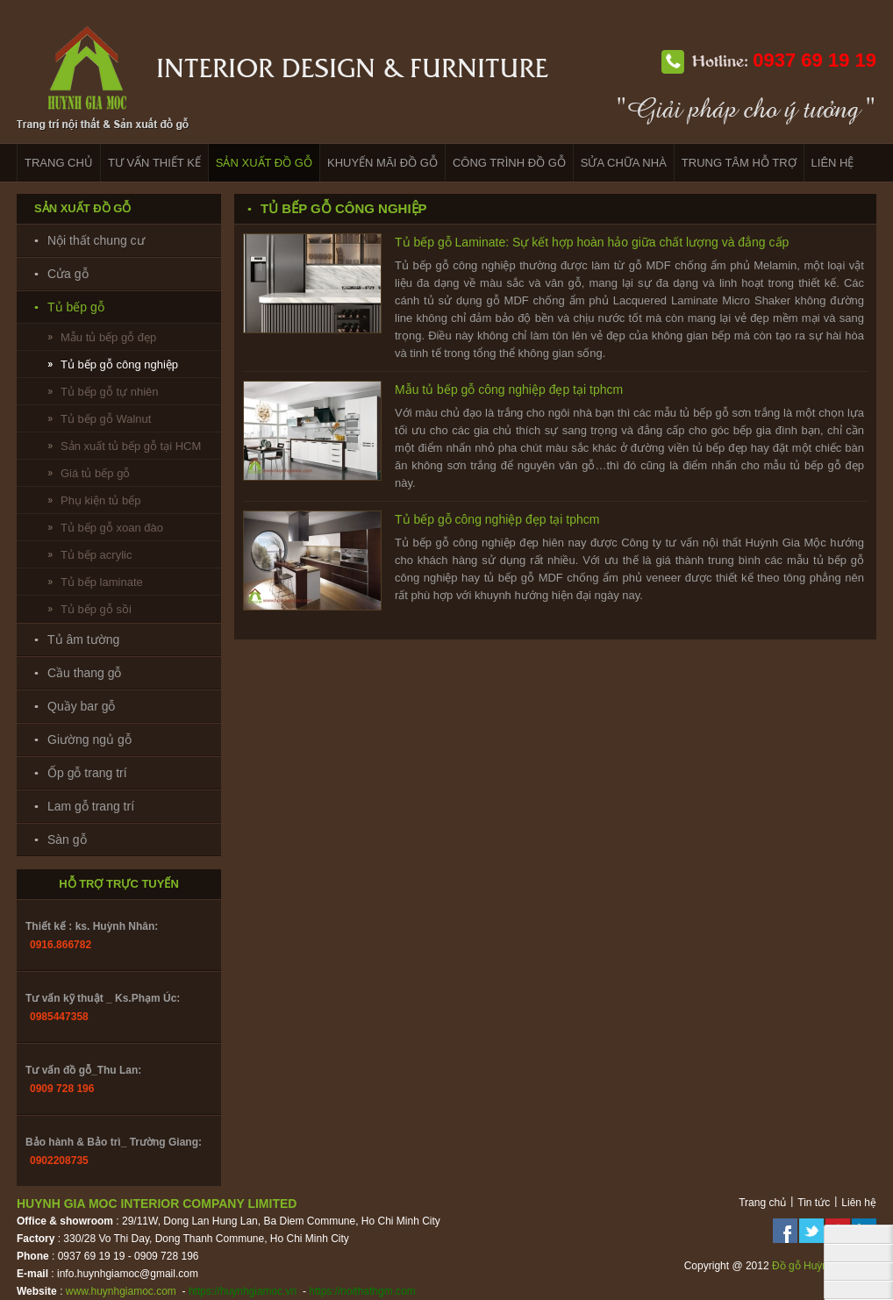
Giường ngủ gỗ (89, 739)
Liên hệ (858, 1202)
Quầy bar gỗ (81, 706)
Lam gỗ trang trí (90, 806)
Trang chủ (762, 1202)
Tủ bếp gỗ (75, 307)
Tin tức (813, 1202)
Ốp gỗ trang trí (87, 773)
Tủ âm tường (83, 639)
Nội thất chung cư (96, 240)
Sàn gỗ (67, 839)
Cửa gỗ (68, 274)
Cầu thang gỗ (84, 673)
